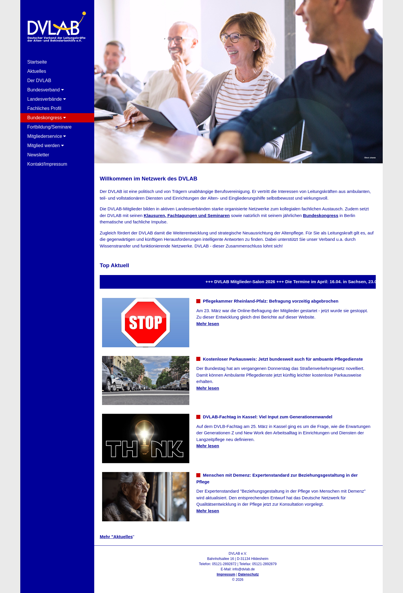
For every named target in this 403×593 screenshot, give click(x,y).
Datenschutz (248, 574)
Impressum (226, 574)
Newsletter (38, 154)
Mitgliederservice (46, 136)
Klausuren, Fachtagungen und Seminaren (187, 215)
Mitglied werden (45, 145)
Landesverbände (46, 99)
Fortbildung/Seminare (49, 126)
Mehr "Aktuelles (116, 536)
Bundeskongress (46, 117)
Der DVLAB (39, 80)
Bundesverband (45, 89)
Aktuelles (36, 71)
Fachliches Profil (44, 108)
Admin (237, 585)
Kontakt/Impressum (47, 164)
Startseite (37, 61)
